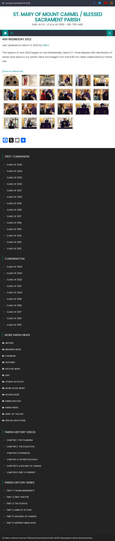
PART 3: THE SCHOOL (17, 503)
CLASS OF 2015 (14, 229)
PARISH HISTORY (13, 401)
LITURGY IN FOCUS (14, 381)
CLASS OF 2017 (14, 216)
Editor (46, 45)
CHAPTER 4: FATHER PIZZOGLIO (22, 459)
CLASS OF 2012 (14, 248)
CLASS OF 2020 (14, 196)
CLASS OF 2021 (14, 190)
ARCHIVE (9, 343)
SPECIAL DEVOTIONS (15, 420)
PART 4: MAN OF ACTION (19, 509)
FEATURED (10, 362)
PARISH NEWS (11, 407)
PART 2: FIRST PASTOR (18, 497)
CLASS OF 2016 (14, 222)
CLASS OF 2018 (14, 209)
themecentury (86, 537)
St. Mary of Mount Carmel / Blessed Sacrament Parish (57, 17)
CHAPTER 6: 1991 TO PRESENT (21, 472)
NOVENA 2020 (12, 394)
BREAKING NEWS (13, 349)
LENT (7, 375)
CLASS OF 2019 (14, 203)
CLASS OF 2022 (14, 184)
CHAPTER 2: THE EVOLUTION (20, 446)
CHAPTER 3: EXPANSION (18, 453)
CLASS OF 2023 (14, 177)
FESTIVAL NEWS (12, 368)
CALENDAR (10, 355)
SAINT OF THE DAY (14, 414)
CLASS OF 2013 (14, 242)
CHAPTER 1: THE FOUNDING (20, 440)
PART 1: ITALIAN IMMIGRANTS (20, 490)
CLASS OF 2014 (14, 235)
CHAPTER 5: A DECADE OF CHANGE (24, 465)
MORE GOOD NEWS (15, 388)
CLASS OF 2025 (14, 164)
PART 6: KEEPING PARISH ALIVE (21, 522)
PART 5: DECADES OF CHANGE (21, 516)
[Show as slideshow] (12, 71)
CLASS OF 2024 (14, 171)
